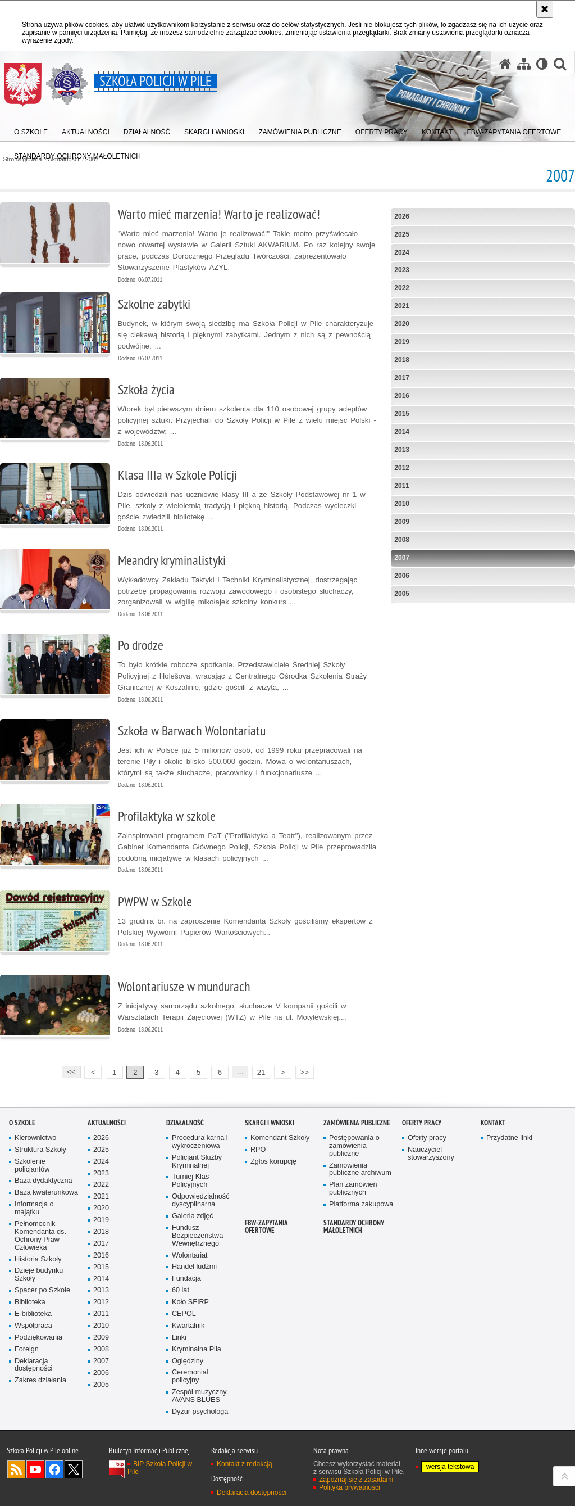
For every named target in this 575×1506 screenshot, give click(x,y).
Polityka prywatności (349, 1487)
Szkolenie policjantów (32, 1165)
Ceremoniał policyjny (190, 1376)
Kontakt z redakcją (244, 1464)
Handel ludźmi (194, 1266)
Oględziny (187, 1361)
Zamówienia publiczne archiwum (360, 1169)
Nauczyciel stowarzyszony (431, 1153)
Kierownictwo (35, 1138)
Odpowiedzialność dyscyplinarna (200, 1200)
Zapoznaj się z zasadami (356, 1480)
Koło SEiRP (190, 1302)
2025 (401, 234)
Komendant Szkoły (279, 1138)
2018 (401, 360)
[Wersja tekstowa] (542, 64)
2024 (401, 252)
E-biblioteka (33, 1314)
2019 (401, 342)
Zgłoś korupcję (273, 1161)
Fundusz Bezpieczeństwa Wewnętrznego (197, 1235)
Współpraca (33, 1325)
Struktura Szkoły (40, 1150)
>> (302, 1071)
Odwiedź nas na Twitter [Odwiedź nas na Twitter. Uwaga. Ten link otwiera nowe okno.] (74, 1469)
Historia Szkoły (38, 1259)
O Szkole (22, 1123)
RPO (258, 1150)
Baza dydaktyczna (43, 1180)
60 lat (180, 1290)
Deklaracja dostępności (33, 1365)
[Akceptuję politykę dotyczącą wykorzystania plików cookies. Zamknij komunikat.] (544, 9)
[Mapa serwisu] (524, 64)
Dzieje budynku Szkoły (39, 1274)
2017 (401, 378)
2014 (401, 432)
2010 (401, 504)
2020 (401, 324)
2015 (401, 414)
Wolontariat (190, 1255)
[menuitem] (77, 154)
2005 (401, 594)
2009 (401, 522)
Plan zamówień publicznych (353, 1188)
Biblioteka (30, 1302)
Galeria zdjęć (192, 1216)
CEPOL (184, 1314)
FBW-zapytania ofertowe (266, 1226)
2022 (401, 288)
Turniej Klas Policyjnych (190, 1180)
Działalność (185, 1123)
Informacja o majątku (34, 1208)
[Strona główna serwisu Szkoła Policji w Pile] (505, 64)
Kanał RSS (16, 1469)
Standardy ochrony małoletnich (353, 1226)
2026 (401, 216)
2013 (401, 450)
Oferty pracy (421, 1123)
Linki (179, 1337)
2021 (401, 306)
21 (261, 1072)
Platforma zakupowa (361, 1204)
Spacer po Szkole (42, 1290)
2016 (401, 396)
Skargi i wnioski (269, 1123)
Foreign (27, 1349)
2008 (401, 540)
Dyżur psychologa (200, 1411)
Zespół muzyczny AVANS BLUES (199, 1396)
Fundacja (186, 1278)
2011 (401, 486)
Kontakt (493, 1123)
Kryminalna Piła (196, 1349)
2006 (401, 576)
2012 (401, 468)
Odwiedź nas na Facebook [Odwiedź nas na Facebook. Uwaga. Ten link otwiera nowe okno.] (54, 1469)
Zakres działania (40, 1380)
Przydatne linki (509, 1138)
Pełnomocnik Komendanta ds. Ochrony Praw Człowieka (40, 1235)
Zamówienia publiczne (356, 1123)
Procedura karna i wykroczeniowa (200, 1142)
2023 (401, 270)
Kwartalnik (188, 1325)
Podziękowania (38, 1337)
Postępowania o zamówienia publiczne (354, 1145)
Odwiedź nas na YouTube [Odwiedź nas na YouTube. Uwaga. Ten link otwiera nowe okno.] (35, 1469)
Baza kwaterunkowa (46, 1192)
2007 (401, 558)
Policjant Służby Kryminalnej (197, 1161)
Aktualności (107, 1123)
